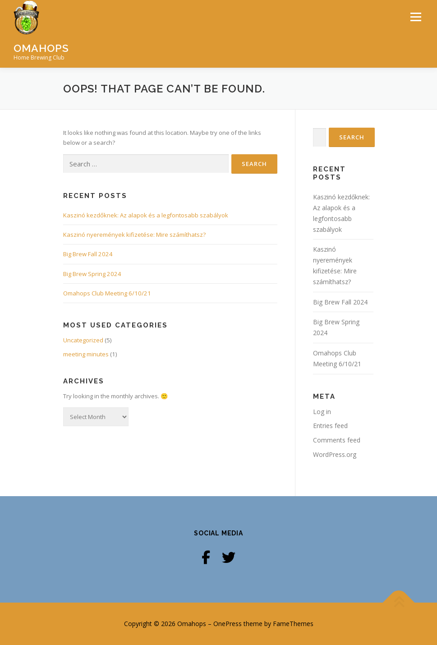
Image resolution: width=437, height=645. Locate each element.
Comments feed (336, 440)
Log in (322, 411)
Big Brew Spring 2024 (92, 274)
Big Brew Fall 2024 (88, 254)
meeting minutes (86, 354)
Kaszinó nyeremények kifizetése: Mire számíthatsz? (134, 234)
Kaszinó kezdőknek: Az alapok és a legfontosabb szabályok (145, 215)
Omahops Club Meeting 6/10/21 (107, 293)
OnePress (227, 623)
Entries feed (330, 425)
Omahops (41, 48)
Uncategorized (83, 340)
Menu (415, 17)
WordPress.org (334, 454)
